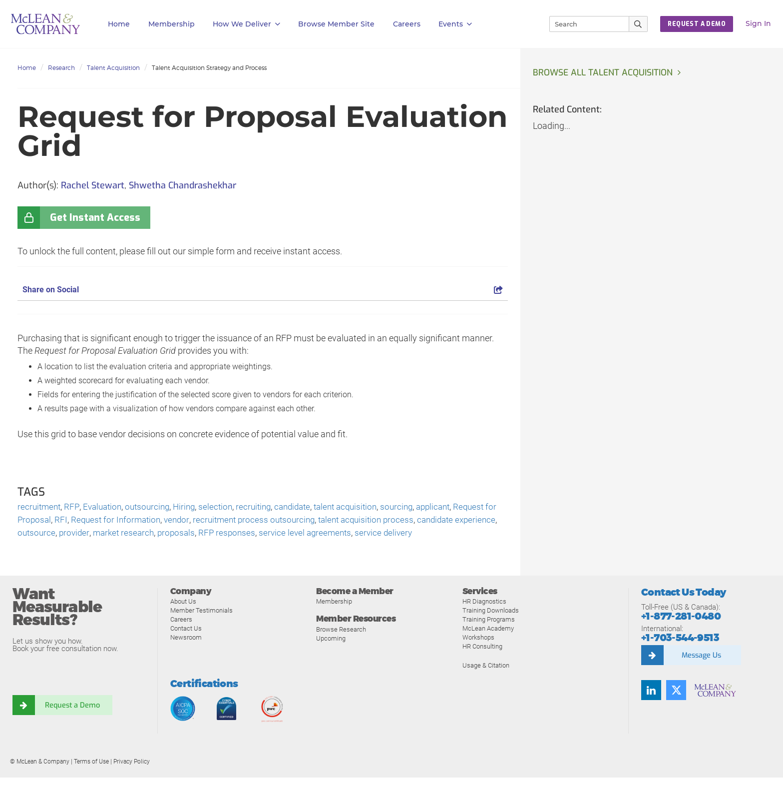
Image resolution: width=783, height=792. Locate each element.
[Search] (585, 24)
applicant (454, 507)
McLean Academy (488, 643)
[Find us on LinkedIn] (651, 705)
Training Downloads (490, 625)
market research (214, 534)
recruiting (263, 507)
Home (119, 23)
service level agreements (401, 534)
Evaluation (105, 507)
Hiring (191, 507)
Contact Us (186, 643)
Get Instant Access (95, 217)
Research (61, 67)
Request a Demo (72, 720)
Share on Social (262, 289)
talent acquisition (361, 507)
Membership (171, 23)
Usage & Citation (485, 680)
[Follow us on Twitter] (676, 705)
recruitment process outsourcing (310, 521)
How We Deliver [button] (246, 24)
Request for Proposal (58, 521)
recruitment (40, 507)
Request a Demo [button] (697, 24)
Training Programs (488, 634)
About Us (183, 616)
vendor (229, 521)
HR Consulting (482, 661)
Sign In (758, 23)
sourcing (416, 507)
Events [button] (455, 24)
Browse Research (341, 644)
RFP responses (321, 534)
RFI (109, 521)
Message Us (701, 670)
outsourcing (152, 507)
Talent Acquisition (113, 67)
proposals (268, 534)
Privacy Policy (131, 776)
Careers (181, 634)
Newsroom (186, 652)
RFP (73, 507)
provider (162, 534)
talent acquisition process (427, 521)
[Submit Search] (638, 24)
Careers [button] (406, 23)
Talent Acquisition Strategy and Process (209, 67)
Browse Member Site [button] (336, 23)
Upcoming (331, 653)
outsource (123, 534)
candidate (305, 507)
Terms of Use (91, 776)
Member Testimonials (201, 625)
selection (224, 507)
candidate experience (58, 534)
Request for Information (166, 521)
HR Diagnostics (484, 616)
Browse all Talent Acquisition (604, 73)
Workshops (478, 652)
